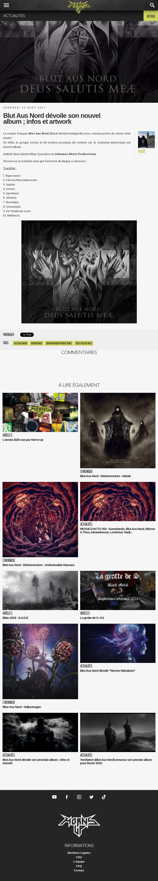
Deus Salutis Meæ (84, 343)
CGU (79, 857)
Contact (79, 870)
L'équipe (79, 861)
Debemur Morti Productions (59, 343)
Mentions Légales (79, 852)
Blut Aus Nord (20, 343)
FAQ (79, 866)
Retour (151, 16)
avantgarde (36, 343)
